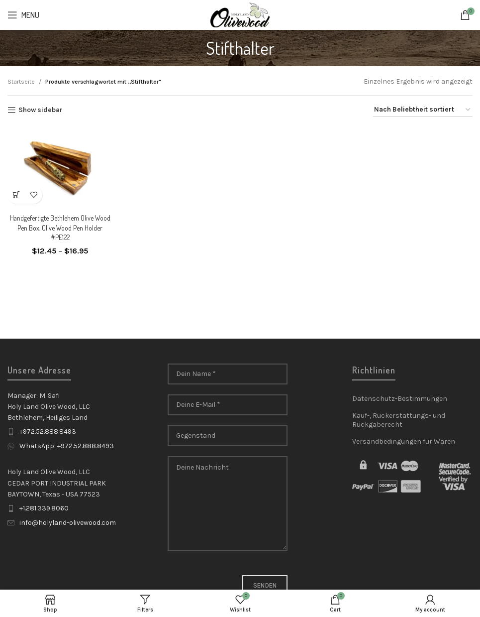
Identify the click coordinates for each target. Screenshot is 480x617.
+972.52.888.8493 (47, 431)
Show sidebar (40, 110)
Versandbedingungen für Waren (403, 441)
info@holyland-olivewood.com (67, 522)
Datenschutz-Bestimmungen (399, 398)
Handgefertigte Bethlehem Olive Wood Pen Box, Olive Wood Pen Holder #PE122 (60, 228)
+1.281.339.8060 (44, 508)
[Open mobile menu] (23, 15)
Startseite (21, 81)
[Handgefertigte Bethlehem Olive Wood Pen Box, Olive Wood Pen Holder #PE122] (59, 168)
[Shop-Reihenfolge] (423, 110)
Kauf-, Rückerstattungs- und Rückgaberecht (398, 420)
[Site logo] (240, 14)
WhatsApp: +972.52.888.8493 (66, 446)
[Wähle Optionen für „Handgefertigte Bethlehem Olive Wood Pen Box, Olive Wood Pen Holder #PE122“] (16, 195)
